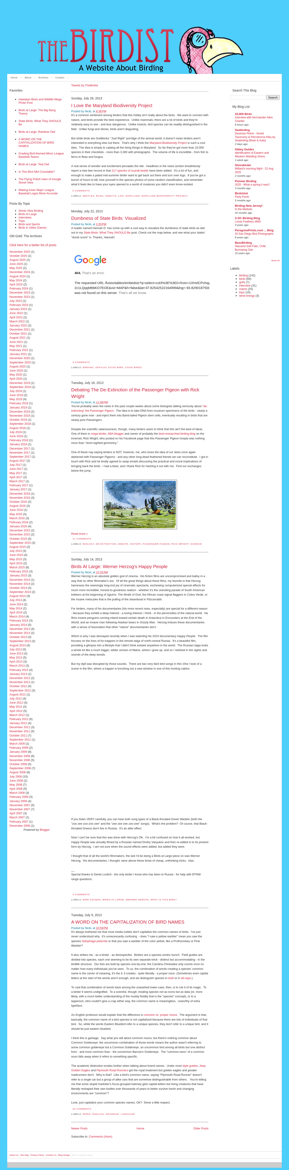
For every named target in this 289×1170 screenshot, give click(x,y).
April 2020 (16, 378)
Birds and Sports (29, 224)
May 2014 (15, 608)
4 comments (81, 362)
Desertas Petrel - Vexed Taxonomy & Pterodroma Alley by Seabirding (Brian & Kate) (255, 137)
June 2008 (16, 780)
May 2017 (15, 473)
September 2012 (20, 690)
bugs (99, 196)
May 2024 (15, 280)
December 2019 (19, 383)
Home (14, 77)
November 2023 (19, 296)
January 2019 (18, 407)
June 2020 (16, 370)
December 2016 (19, 493)
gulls (242, 282)
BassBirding (243, 242)
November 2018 (19, 415)
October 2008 (18, 764)
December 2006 (19, 825)
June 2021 (16, 342)
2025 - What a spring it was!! (252, 184)
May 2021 (15, 346)
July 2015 (15, 551)
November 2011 (19, 731)
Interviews (25, 217)
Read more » (79, 533)
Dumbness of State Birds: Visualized (108, 218)
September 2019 (20, 387)
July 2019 (15, 391)
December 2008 (19, 756)
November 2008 (19, 760)
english (98, 1114)
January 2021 (18, 354)
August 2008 (17, 772)
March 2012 (17, 715)
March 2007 (17, 817)
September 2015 (20, 542)
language (128, 1114)
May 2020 (15, 374)
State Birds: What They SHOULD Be (107, 232)
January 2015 (18, 575)
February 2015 (18, 571)
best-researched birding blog (177, 433)
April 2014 (16, 612)
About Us (13, 1155)
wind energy (247, 295)
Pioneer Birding (245, 181)
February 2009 (18, 747)
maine (243, 289)
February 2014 (18, 620)
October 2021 (18, 333)
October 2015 (18, 538)
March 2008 (17, 792)
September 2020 (20, 362)
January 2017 (18, 489)
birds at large (113, 899)
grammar (112, 1114)
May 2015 (15, 559)
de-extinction (106, 544)
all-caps (186, 978)
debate (123, 544)
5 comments (81, 190)
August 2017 (17, 460)
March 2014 (17, 616)
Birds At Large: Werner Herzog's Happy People (119, 566)
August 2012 (17, 694)
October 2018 (18, 419)
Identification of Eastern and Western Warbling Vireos (252, 154)
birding (88, 367)
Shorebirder (243, 165)
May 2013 (15, 657)
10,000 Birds (243, 114)
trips (242, 292)
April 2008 (16, 788)
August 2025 (17, 260)
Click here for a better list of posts (32, 245)
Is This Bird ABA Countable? (37, 171)
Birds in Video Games (33, 227)
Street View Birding (31, 210)
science (196, 544)
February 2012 (18, 719)
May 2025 (15, 268)
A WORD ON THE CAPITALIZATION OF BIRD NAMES (36, 143)
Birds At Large (28, 214)
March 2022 (17, 321)
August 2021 (17, 337)
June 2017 (16, 468)
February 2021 (18, 350)
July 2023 (15, 301)
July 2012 (15, 698)
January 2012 (18, 723)
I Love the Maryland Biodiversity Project (111, 105)
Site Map (24, 1155)
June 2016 (16, 510)
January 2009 (18, 751)
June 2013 (16, 653)
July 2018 (15, 432)
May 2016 (15, 514)
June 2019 (16, 395)
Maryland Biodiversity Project (168, 143)
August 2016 (17, 505)
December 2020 (19, 358)
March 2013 (17, 665)
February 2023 (18, 305)
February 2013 (18, 670)
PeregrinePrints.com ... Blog (254, 230)
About (28, 77)
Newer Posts (79, 1128)
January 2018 (18, 444)
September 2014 (20, 592)
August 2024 (17, 276)
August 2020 (17, 366)
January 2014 (18, 624)
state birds (133, 367)
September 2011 (20, 739)
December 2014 (19, 579)
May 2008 (15, 784)
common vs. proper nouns (160, 1014)
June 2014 (16, 604)
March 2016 (17, 518)
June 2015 (16, 555)
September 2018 (20, 423)
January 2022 (18, 325)
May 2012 (15, 706)
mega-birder (98, 433)
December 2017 (19, 448)
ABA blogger (116, 433)
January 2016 (18, 526)
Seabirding (242, 130)
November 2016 (19, 497)
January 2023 (18, 309)
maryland (133, 196)
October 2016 (18, 501)
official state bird (109, 367)
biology (88, 544)
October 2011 (18, 735)
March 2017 (17, 481)
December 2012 (19, 678)
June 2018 (16, 436)
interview (245, 285)
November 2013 (19, 633)
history (135, 544)
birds (87, 1114)
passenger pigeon (156, 544)
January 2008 (18, 801)
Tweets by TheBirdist (84, 85)
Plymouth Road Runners (112, 1070)
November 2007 (19, 809)
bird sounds (92, 899)
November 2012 (19, 682)
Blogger (44, 829)
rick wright (180, 544)
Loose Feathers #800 (248, 221)
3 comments (81, 894)
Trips (22, 221)
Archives (43, 77)
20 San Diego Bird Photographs (254, 233)
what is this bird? (164, 899)
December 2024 (19, 272)
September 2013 (20, 641)
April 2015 (16, 563)
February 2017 (18, 485)
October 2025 (18, 255)
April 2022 (16, 317)
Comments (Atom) (100, 1136)
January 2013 (18, 674)
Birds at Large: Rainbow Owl (37, 131)
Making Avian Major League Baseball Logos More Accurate (38, 191)
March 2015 (17, 567)
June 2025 (16, 264)
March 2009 (17, 743)
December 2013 (19, 629)
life (121, 196)
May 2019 (15, 399)
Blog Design (64, 1155)
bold (171, 978)
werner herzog (137, 899)
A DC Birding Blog (247, 218)
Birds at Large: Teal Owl (34, 164)
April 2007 (16, 813)
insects (111, 196)
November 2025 (19, 251)
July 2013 (15, 649)
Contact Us (51, 1155)
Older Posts (200, 1128)
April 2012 (16, 711)
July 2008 (15, 776)
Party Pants (242, 196)
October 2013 (18, 637)
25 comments (81, 1109)
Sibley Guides (244, 149)
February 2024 (18, 288)
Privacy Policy (37, 1155)
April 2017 (16, 477)
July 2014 (15, 600)
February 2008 (18, 796)
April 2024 (16, 284)
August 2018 (17, 428)
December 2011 (19, 727)
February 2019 (18, 403)
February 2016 (18, 522)
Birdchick (241, 193)
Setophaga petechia (94, 941)
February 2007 (18, 821)
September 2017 (20, 456)
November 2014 (19, 583)
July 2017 (15, 464)
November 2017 (19, 452)
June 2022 (16, 313)
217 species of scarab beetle (130, 170)
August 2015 (17, 546)
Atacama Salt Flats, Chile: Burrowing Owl (250, 248)
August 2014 (17, 596)
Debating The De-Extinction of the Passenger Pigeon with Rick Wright (135, 393)
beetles (88, 196)
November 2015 (19, 534)
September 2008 (20, 768)
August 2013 (17, 645)
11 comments (81, 538)
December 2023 (19, 292)
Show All (275, 260)
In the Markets (243, 209)
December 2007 (19, 805)
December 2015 (19, 530)
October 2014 (18, 588)
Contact (59, 77)
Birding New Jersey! (249, 205)
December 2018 (19, 411)
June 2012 (16, 702)
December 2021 (19, 329)
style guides (190, 1065)
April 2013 (16, 661)
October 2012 (18, 686)
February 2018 (18, 440)
